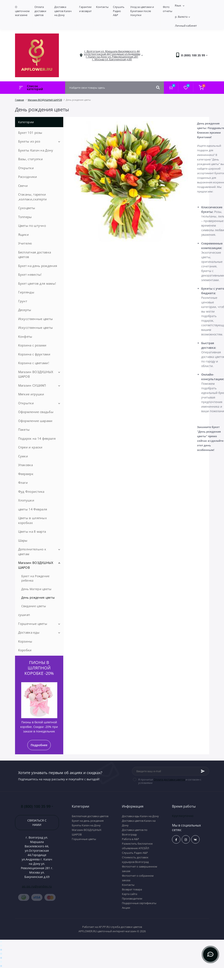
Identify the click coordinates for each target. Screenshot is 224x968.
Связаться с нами (37, 822)
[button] (112, 55)
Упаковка (25, 465)
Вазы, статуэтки (30, 159)
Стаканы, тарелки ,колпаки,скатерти (32, 196)
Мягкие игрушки (31, 394)
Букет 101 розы (30, 132)
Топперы (25, 217)
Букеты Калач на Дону (35, 150)
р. (182, 17)
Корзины (25, 641)
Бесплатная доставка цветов (34, 254)
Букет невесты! (30, 274)
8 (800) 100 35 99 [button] (37, 806)
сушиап (24, 615)
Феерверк (25, 474)
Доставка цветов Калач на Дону (63, 11)
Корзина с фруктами (34, 354)
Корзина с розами (32, 345)
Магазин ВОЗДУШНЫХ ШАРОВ (45, 99)
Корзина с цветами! (33, 363)
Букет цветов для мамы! (37, 283)
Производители (132, 898)
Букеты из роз (29, 141)
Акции (126, 908)
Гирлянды (26, 292)
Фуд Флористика (31, 491)
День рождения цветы (38, 597)
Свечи (23, 186)
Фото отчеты (167, 9)
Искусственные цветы (35, 319)
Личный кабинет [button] (186, 25)
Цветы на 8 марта (32, 531)
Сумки (23, 456)
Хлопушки (26, 500)
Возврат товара (132, 889)
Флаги (23, 482)
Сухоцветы (26, 208)
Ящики (23, 234)
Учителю (25, 243)
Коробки (25, 650)
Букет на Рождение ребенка (35, 578)
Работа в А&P (130, 839)
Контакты (102, 7)
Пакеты (24, 429)
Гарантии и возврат (85, 9)
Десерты (24, 310)
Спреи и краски (30, 447)
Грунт (22, 301)
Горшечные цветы (32, 624)
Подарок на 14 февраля (37, 438)
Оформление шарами (35, 421)
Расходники (27, 177)
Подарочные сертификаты (139, 903)
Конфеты (25, 336)
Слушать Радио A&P (118, 11)
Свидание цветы (33, 606)
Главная (19, 99)
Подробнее (39, 745)
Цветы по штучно (32, 225)
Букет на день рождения (37, 266)
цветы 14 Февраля (32, 509)
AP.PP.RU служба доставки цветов (120, 927)
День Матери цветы (36, 589)
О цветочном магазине (22, 11)
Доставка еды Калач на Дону (140, 816)
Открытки (26, 168)
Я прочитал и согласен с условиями (169, 781)
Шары (23, 540)
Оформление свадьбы (35, 412)
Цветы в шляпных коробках (32, 520)
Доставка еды (29, 632)
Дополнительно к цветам (32, 551)
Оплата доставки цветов (40, 11)
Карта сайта (129, 894)
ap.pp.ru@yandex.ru (37, 886)
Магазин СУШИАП (32, 385)
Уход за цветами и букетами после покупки (142, 11)
